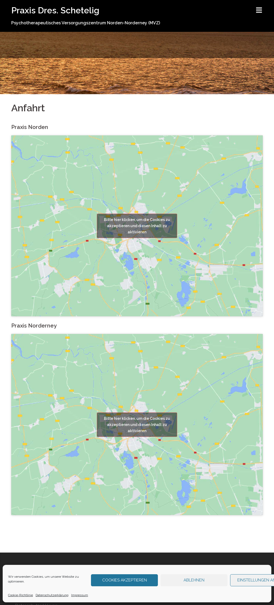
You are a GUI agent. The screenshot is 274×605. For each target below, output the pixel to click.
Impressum (79, 595)
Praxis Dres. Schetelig (55, 10)
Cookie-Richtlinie (20, 595)
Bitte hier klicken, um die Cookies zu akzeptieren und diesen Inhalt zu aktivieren (137, 226)
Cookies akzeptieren (124, 580)
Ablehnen (194, 580)
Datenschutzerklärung (52, 595)
